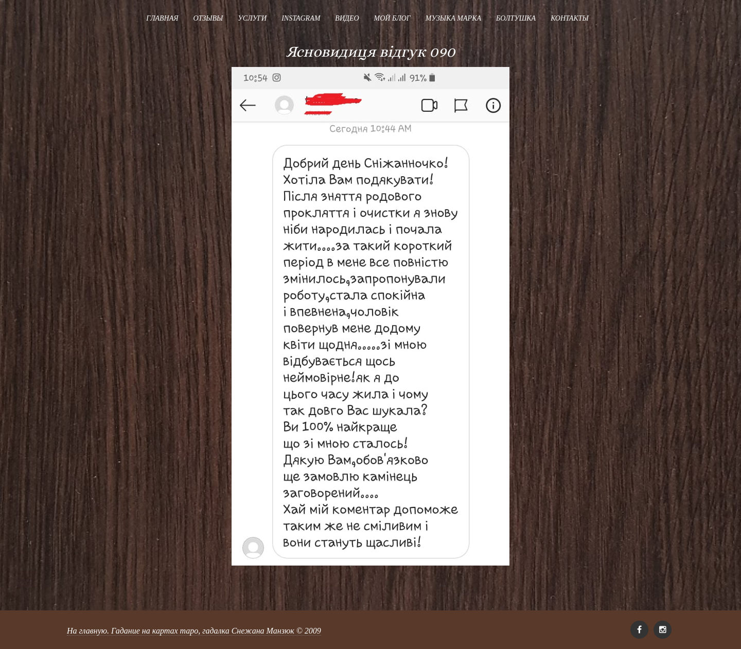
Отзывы (208, 18)
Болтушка (516, 18)
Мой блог (392, 18)
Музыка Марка (453, 18)
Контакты (570, 18)
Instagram (300, 18)
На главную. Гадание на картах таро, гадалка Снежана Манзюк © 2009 (194, 630)
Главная (162, 18)
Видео (347, 18)
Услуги (252, 18)
